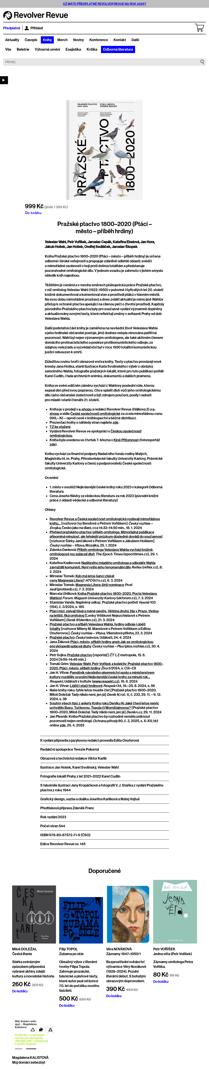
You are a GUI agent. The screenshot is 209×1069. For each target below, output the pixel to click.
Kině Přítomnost (126, 440)
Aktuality (12, 40)
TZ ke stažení (60, 427)
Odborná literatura (118, 49)
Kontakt (120, 40)
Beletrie (23, 49)
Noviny (78, 40)
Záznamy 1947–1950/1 (123, 954)
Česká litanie (22, 954)
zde (115, 422)
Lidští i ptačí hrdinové (86, 686)
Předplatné (11, 28)
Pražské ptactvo (62, 637)
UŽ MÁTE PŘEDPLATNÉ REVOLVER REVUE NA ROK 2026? (104, 4)
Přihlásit (34, 28)
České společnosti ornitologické (95, 414)
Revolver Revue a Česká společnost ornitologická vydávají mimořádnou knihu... (105, 521)
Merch (62, 40)
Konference (98, 40)
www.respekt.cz (105, 681)
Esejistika (73, 49)
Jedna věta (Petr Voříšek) (172, 954)
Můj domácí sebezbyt (28, 1062)
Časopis (31, 40)
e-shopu (85, 409)
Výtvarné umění (47, 49)
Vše (8, 49)
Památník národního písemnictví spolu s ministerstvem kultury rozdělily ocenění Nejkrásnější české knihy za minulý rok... (102, 674)
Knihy (47, 40)
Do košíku (33, 212)
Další (135, 40)
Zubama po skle (71, 954)
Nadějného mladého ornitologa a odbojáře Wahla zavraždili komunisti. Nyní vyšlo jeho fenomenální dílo (102, 565)
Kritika (92, 49)
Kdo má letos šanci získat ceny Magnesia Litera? (82, 578)
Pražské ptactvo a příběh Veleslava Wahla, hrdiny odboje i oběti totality (97, 626)
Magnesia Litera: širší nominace (100, 585)
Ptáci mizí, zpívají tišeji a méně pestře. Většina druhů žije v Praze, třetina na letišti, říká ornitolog (104, 613)
